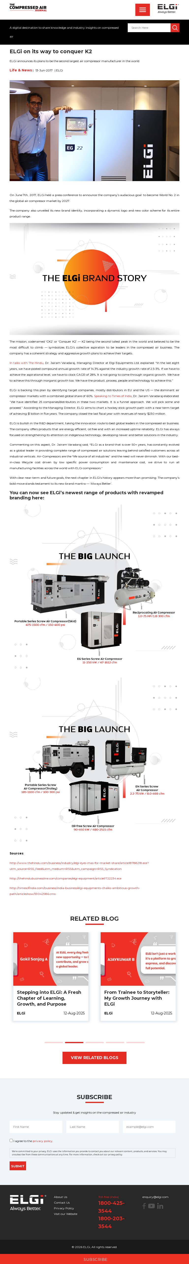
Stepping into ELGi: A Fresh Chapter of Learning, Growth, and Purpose (136, 998)
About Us (60, 1197)
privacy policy (42, 1141)
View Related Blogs (94, 1057)
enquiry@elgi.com (155, 1197)
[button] (54, 1042)
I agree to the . (33, 1141)
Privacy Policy (64, 1208)
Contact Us (62, 1202)
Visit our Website (65, 1214)
